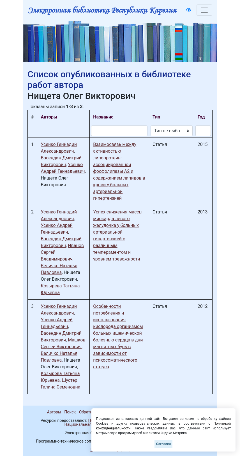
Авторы (54, 412)
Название (103, 117)
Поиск (70, 412)
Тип (156, 117)
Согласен (163, 444)
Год (201, 117)
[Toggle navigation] (204, 10)
